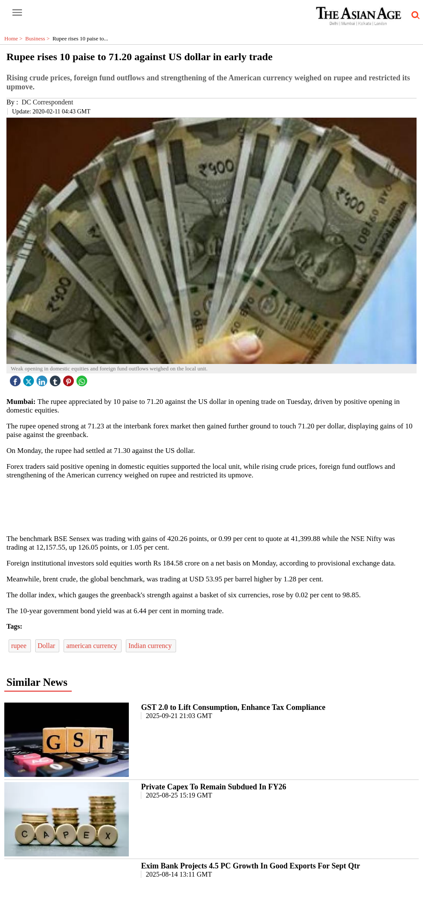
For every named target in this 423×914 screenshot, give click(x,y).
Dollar (47, 645)
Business (38, 38)
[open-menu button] (17, 12)
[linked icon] (43, 379)
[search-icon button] (414, 15)
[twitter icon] (29, 379)
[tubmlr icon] (56, 379)
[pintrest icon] (69, 379)
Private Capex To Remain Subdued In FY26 (213, 787)
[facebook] (16, 379)
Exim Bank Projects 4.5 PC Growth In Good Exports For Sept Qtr (250, 866)
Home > (14, 38)
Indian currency (150, 645)
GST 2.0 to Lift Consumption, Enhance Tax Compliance (233, 707)
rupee (19, 645)
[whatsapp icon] (83, 379)
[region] (214, 506)
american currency (92, 645)
